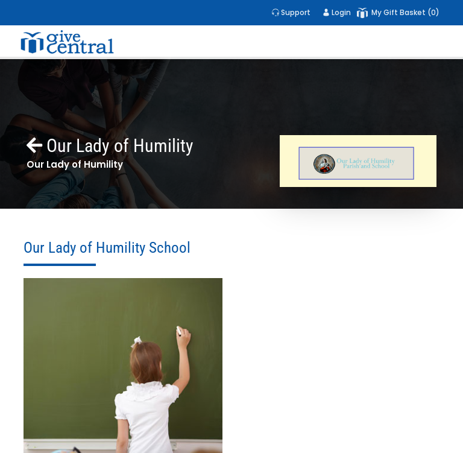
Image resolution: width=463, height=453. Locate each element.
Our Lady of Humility (110, 145)
